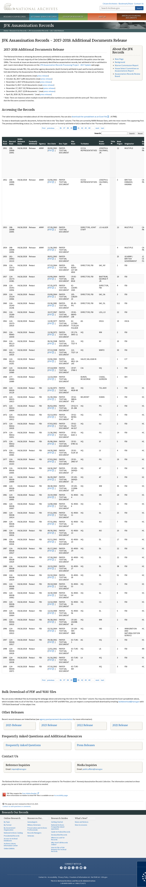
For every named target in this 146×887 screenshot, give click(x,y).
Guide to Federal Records (60, 832)
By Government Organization (9, 829)
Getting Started (57, 822)
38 (68, 128)
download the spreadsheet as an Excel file (89, 116)
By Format (7, 825)
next (97, 128)
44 (89, 128)
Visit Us (102, 16)
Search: (97, 133)
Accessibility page (61, 795)
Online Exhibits (9, 848)
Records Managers (34, 833)
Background (120, 62)
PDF (50, 150)
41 (78, 128)
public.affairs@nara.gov (92, 769)
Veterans (30, 836)
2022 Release (85, 725)
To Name (85, 143)
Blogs (80, 867)
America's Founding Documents (131, 16)
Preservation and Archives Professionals (37, 829)
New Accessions (81, 825)
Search (139, 8)
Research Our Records (15, 16)
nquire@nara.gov (19, 769)
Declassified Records (59, 835)
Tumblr (73, 867)
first (44, 128)
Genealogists (32, 822)
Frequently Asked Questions (23, 745)
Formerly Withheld (33, 142)
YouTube (77, 867)
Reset (140, 133)
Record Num (12, 142)
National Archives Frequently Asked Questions (57, 827)
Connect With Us (73, 864)
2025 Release (14, 725)
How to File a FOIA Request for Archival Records (58, 849)
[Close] (143, 864)
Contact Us (139, 3)
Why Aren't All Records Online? (59, 843)
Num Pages (120, 142)
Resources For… (35, 818)
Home (6, 31)
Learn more (124, 882)
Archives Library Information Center (11, 844)
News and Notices (81, 822)
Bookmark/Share (126, 3)
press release (42, 75)
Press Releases (86, 745)
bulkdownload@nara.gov (128, 701)
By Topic (7, 822)
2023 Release (49, 725)
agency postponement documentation (56, 719)
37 (64, 128)
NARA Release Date (21, 141)
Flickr (84, 867)
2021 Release (120, 725)
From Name (101, 142)
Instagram (69, 867)
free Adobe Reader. (30, 793)
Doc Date (52, 143)
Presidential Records (11, 836)
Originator (129, 143)
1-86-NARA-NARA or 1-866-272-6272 (73, 883)
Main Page (119, 59)
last (102, 128)
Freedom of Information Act (80, 877)
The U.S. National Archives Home (30, 6)
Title (113, 142)
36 (61, 128)
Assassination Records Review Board (127, 75)
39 (71, 128)
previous (50, 128)
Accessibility (52, 877)
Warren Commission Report (126, 65)
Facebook (61, 867)
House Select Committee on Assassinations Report (127, 69)
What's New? (81, 818)
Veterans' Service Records (44, 16)
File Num (73, 142)
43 (86, 128)
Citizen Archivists (110, 3)
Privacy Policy (63, 877)
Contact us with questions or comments (17, 806)
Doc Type (63, 143)
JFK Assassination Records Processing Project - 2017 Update (65, 65)
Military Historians (34, 825)
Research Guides (59, 818)
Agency (42, 143)
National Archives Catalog (13, 833)
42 (82, 128)
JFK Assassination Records (38, 31)
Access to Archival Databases (10, 839)
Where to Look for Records (58, 839)
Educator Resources (73, 16)
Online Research (12, 818)
